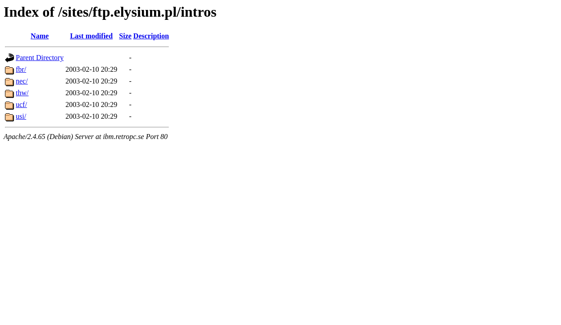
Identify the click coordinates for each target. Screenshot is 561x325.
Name (40, 36)
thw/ (22, 93)
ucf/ (21, 104)
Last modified (91, 36)
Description (151, 36)
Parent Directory (40, 57)
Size (125, 36)
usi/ (21, 116)
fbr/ (21, 69)
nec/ (22, 81)
